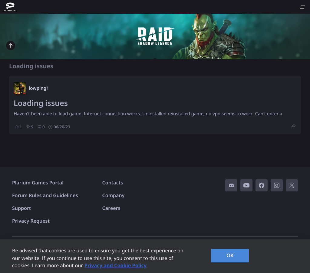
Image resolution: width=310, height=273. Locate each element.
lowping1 (39, 88)
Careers (111, 208)
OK (230, 255)
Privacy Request (31, 220)
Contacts (112, 182)
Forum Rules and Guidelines (45, 195)
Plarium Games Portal (38, 182)
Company (113, 195)
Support (21, 208)
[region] (155, 256)
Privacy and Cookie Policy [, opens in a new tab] (115, 265)
